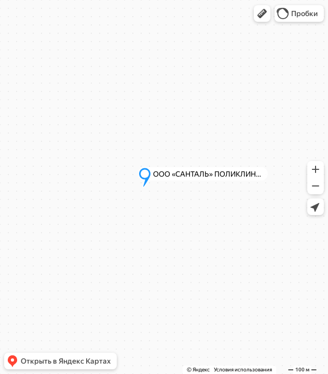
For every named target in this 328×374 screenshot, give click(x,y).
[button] (262, 13)
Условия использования (243, 369)
